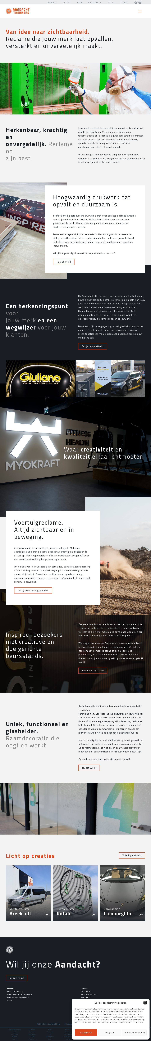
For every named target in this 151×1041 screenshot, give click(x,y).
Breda (50, 1029)
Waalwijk (32, 1039)
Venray (14, 1039)
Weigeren (110, 1032)
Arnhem (32, 1029)
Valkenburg (50, 1037)
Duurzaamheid (94, 2)
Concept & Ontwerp (15, 991)
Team (79, 2)
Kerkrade (50, 1032)
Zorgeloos (10, 1000)
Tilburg (15, 1037)
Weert (50, 1039)
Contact (124, 2)
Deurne (67, 1029)
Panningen (68, 1034)
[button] (145, 1002)
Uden (32, 1037)
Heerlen (15, 1032)
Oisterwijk (32, 1034)
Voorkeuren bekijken (134, 1032)
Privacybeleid (70, 1024)
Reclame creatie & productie (19, 994)
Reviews (66, 2)
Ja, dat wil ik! (64, 347)
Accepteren (86, 1032)
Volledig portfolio (131, 855)
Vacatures (52, 2)
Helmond (32, 1032)
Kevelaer (68, 1032)
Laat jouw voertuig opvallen (33, 682)
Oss (50, 1034)
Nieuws (111, 2)
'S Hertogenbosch (14, 1029)
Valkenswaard (68, 1037)
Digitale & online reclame (17, 997)
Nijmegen (14, 1034)
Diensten (10, 988)
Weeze (68, 1039)
